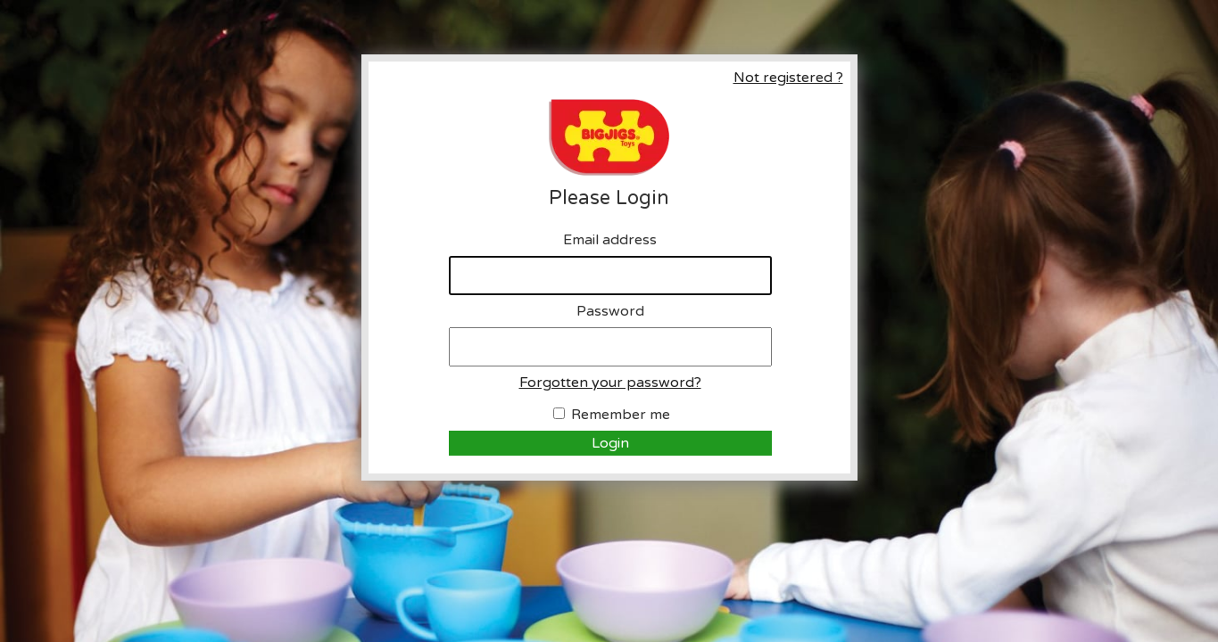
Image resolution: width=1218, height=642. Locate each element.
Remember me (620, 415)
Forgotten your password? (610, 382)
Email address (610, 240)
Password (610, 311)
